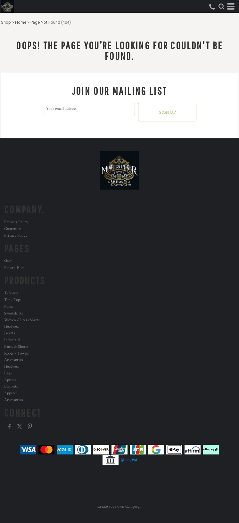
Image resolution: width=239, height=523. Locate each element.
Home (20, 22)
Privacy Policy (15, 235)
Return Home (15, 268)
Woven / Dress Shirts (22, 320)
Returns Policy (16, 222)
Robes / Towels (16, 353)
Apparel (10, 393)
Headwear (12, 326)
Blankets (11, 386)
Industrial (12, 340)
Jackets (9, 333)
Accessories (13, 360)
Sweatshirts (13, 313)
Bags (8, 373)
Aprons (10, 380)
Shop (6, 22)
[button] (221, 6)
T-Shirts (11, 293)
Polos (8, 306)
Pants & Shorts (16, 346)
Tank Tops (12, 300)
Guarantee (12, 229)
